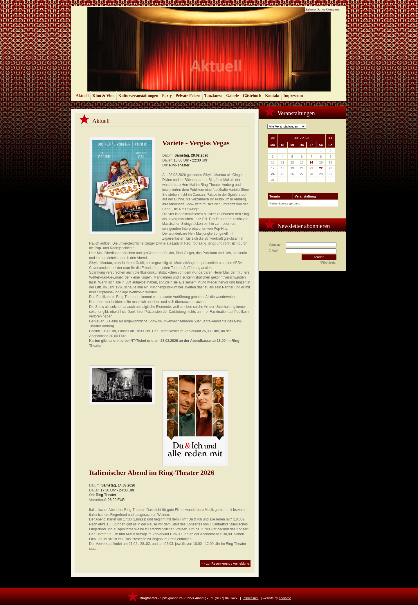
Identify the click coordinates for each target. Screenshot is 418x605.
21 (311, 168)
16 (330, 162)
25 (282, 174)
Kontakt (272, 96)
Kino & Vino (103, 96)
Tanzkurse (213, 96)
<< (273, 138)
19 (292, 168)
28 (311, 174)
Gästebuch (252, 96)
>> (330, 138)
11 (282, 162)
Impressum (293, 96)
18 (282, 168)
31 (272, 180)
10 (272, 162)
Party (167, 96)
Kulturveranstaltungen (138, 96)
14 (311, 162)
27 (301, 174)
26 (292, 174)
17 (272, 168)
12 (292, 162)
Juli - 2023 (301, 138)
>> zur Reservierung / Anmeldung (225, 563)
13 (301, 162)
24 (272, 174)
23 (330, 168)
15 (320, 162)
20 (301, 168)
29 (320, 174)
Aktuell (82, 96)
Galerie (232, 96)
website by (277, 598)
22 (320, 168)
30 (330, 174)
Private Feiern (188, 96)
